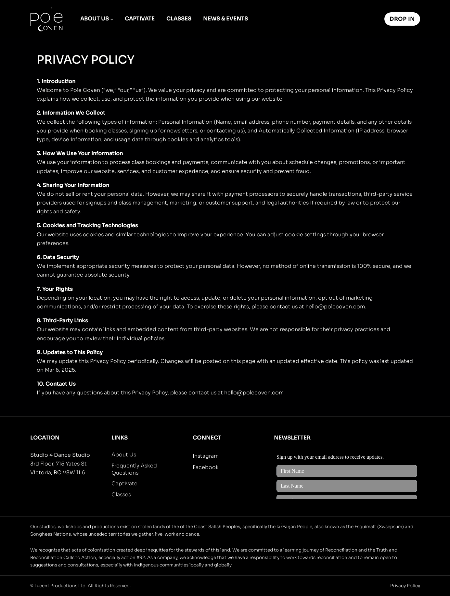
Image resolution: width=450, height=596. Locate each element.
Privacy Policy (405, 586)
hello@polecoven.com (254, 392)
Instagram (206, 456)
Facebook (206, 467)
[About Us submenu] (111, 19)
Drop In (402, 19)
